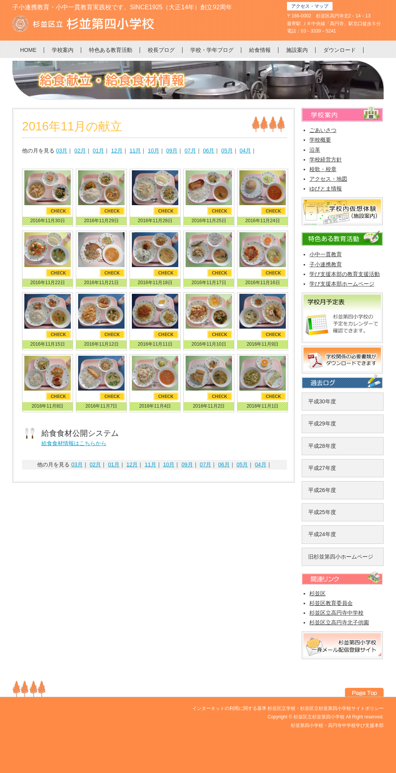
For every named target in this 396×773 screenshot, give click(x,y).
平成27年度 (322, 468)
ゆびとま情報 (325, 188)
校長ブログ (161, 50)
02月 (80, 150)
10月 (153, 150)
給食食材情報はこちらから (73, 443)
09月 (172, 150)
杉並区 (317, 593)
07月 (190, 150)
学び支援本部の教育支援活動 (344, 274)
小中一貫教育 (325, 254)
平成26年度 (322, 490)
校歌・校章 (322, 169)
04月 (245, 150)
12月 (117, 150)
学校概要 (320, 140)
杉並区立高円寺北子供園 (339, 622)
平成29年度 (322, 423)
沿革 (314, 150)
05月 (227, 150)
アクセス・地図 (328, 179)
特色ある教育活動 (110, 50)
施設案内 (297, 50)
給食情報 (260, 50)
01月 (98, 150)
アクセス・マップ (309, 6)
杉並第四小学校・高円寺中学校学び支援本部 (337, 725)
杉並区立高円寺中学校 (336, 613)
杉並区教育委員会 (331, 603)
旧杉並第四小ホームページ (340, 557)
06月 (209, 150)
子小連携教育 (325, 264)
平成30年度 (322, 401)
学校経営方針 (325, 159)
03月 (62, 150)
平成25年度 (322, 512)
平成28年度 (322, 446)
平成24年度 (322, 534)
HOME (28, 50)
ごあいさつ (322, 130)
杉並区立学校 (281, 708)
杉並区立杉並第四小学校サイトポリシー (342, 708)
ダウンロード (339, 50)
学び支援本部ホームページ (341, 284)
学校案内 (62, 50)
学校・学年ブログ (212, 50)
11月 (135, 150)
